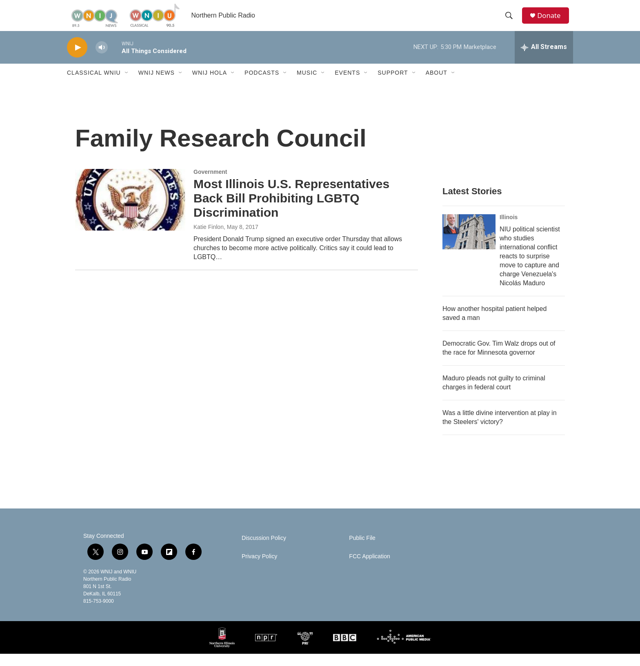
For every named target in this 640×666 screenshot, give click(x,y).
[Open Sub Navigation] (127, 85)
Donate (552, 21)
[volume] (102, 59)
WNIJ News (156, 85)
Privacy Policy (259, 569)
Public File (362, 550)
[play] (77, 59)
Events (347, 85)
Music (307, 85)
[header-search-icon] (511, 21)
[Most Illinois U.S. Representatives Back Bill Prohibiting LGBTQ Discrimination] (130, 211)
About (436, 85)
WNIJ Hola (209, 85)
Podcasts (261, 85)
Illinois (509, 229)
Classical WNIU (94, 85)
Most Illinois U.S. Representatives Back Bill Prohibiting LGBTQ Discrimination (291, 210)
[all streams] (544, 59)
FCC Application (369, 569)
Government (210, 184)
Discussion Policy (264, 550)
